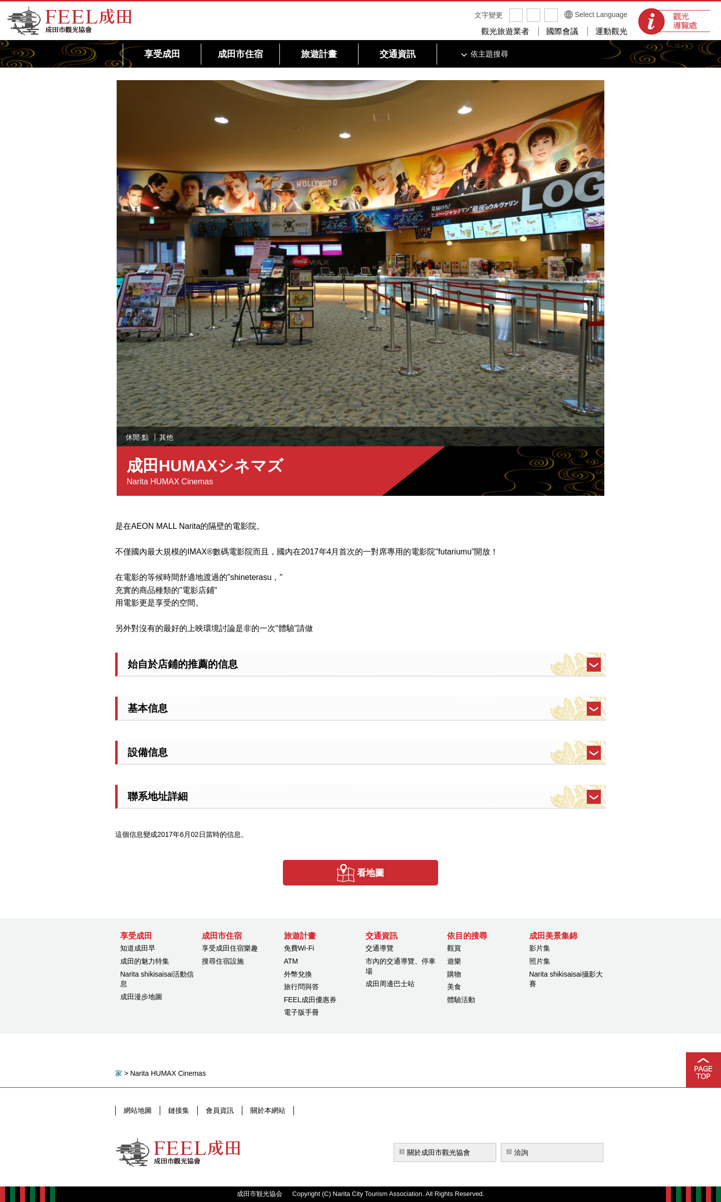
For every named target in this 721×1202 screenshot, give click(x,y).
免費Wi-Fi (299, 948)
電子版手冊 (301, 1012)
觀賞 (454, 948)
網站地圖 (138, 1110)
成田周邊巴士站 (390, 984)
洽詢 (521, 1152)
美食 (454, 987)
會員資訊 (220, 1110)
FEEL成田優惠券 (310, 1000)
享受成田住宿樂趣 (230, 948)
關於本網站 (267, 1110)
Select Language (601, 15)
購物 (454, 974)
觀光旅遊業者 (505, 31)
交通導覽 (380, 948)
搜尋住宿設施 (223, 961)
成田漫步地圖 (141, 997)
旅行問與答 (301, 987)
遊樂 (454, 961)
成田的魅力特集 (144, 961)
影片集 (539, 948)
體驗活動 (461, 1000)
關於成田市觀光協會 (438, 1152)
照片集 (539, 961)
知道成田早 (137, 948)
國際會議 (562, 31)
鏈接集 (178, 1110)
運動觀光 (611, 31)
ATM (291, 961)
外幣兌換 (298, 974)
